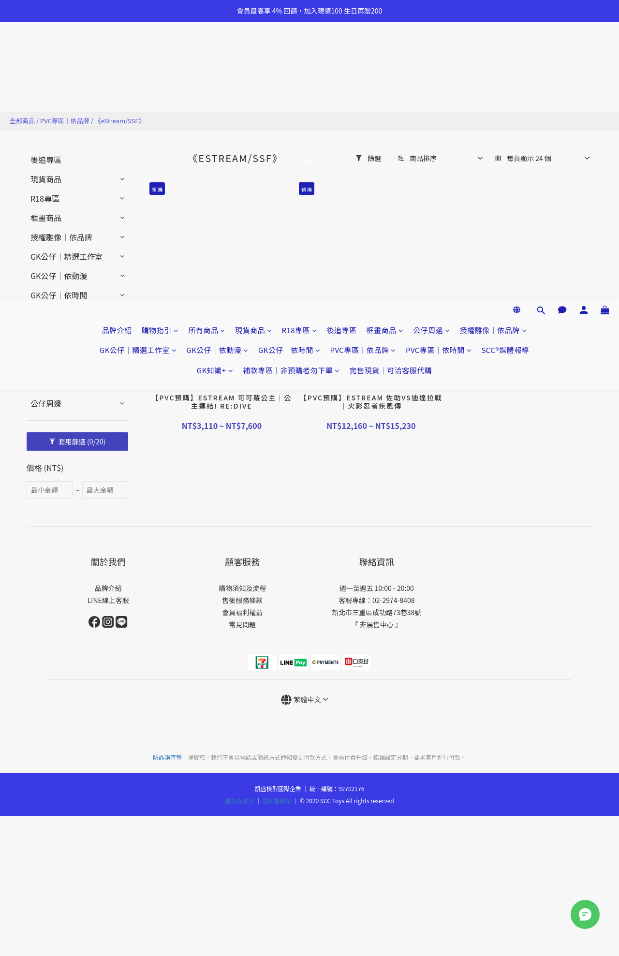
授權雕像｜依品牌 (493, 52)
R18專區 (299, 52)
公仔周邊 (431, 52)
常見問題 (242, 624)
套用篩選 (77, 441)
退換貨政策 (239, 800)
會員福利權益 (242, 612)
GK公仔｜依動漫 (217, 72)
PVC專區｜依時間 (439, 72)
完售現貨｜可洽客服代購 (391, 92)
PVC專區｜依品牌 (363, 72)
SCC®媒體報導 (505, 72)
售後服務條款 (242, 600)
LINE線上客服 (108, 600)
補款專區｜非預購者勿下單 (291, 92)
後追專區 (342, 52)
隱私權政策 (277, 800)
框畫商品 (385, 52)
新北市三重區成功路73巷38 (373, 612)
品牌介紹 (117, 52)
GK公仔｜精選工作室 (138, 72)
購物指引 (160, 52)
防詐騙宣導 (167, 757)
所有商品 (206, 52)
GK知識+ (215, 92)
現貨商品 (253, 52)
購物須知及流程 (242, 588)
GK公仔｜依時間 (289, 72)
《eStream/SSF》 (120, 120)
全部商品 (22, 120)
